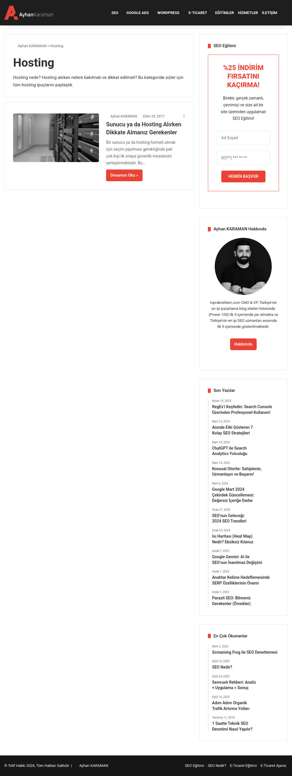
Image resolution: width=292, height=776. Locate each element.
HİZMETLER (248, 13)
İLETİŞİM (269, 13)
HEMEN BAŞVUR (243, 176)
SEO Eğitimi (194, 765)
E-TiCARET (195, 13)
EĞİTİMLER (222, 13)
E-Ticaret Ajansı (273, 765)
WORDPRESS (166, 13)
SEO (113, 13)
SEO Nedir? (217, 765)
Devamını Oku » (124, 175)
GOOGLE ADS (135, 13)
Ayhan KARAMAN (30, 46)
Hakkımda (243, 344)
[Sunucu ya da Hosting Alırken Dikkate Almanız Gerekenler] (56, 137)
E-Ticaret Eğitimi (243, 765)
